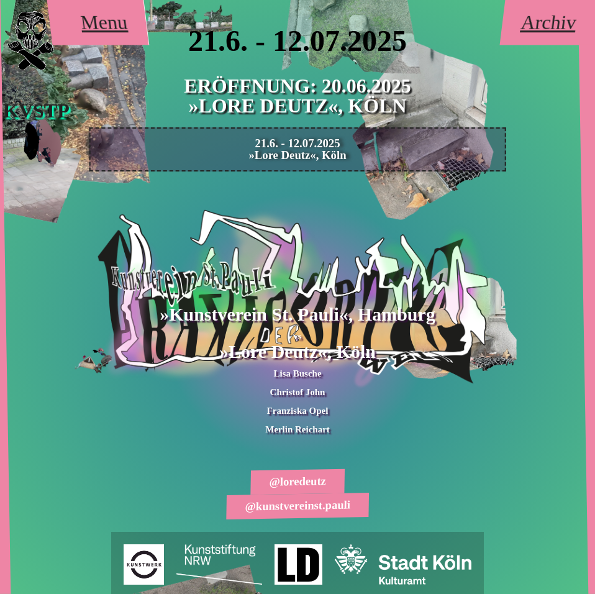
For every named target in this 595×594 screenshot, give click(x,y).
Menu (104, 22)
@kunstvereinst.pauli (297, 505)
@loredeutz (297, 482)
